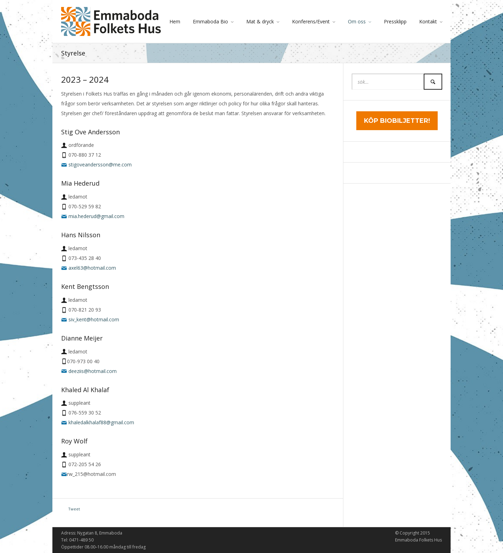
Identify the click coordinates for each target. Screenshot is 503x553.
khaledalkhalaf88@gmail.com (101, 422)
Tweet (74, 508)
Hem (174, 21)
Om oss (357, 21)
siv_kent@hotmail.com (93, 319)
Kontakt (428, 21)
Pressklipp (395, 21)
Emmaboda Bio (210, 21)
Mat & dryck (260, 21)
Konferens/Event (311, 21)
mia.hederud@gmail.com (96, 216)
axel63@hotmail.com (92, 267)
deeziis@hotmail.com (92, 371)
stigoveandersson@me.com (100, 164)
